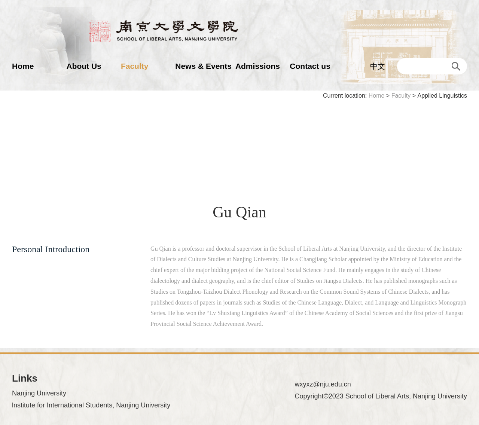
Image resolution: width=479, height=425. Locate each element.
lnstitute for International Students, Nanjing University (91, 405)
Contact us (310, 66)
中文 (377, 66)
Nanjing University (39, 393)
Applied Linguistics (442, 95)
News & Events (203, 66)
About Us (83, 66)
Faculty (135, 66)
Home (23, 66)
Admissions (257, 66)
